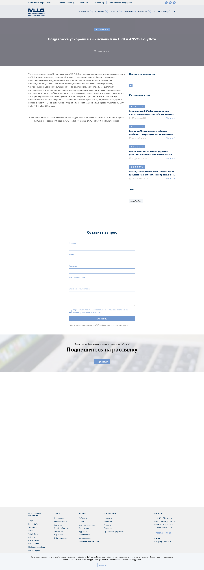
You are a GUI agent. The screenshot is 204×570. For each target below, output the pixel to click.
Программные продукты (35, 514)
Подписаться (102, 361)
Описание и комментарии (80, 289)
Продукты (84, 11)
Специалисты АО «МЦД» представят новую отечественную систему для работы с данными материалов (151, 113)
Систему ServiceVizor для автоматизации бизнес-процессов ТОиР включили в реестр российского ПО (152, 173)
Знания (128, 11)
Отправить (102, 318)
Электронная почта (77, 277)
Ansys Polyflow (136, 201)
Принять (102, 565)
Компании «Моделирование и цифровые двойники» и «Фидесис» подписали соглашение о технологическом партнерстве (152, 153)
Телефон (73, 243)
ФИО (71, 254)
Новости (142, 11)
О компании (160, 11)
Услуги (114, 11)
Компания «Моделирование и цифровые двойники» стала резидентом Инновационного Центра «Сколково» (151, 133)
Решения (99, 11)
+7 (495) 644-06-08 (162, 533)
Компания (73, 266)
